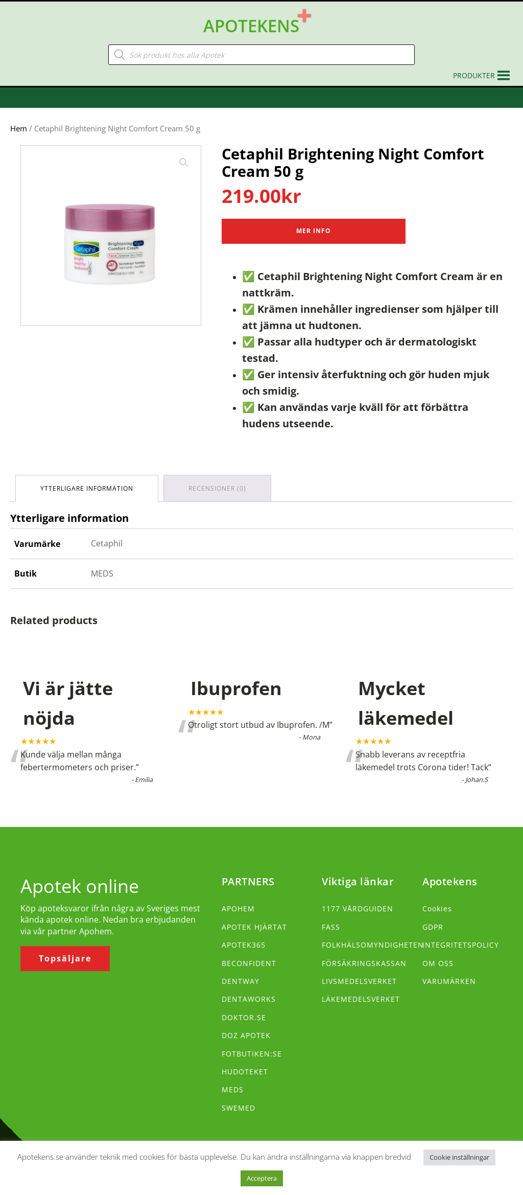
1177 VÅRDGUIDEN (357, 908)
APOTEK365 (244, 945)
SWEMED (238, 1108)
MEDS (233, 1089)
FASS (331, 927)
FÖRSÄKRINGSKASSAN (364, 963)
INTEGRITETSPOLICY (460, 945)
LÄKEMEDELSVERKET (361, 999)
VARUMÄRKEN (449, 981)
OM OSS (438, 963)
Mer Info (313, 230)
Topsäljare (65, 958)
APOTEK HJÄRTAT (254, 927)
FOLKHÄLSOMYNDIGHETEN (373, 945)
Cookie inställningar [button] (459, 1157)
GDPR (432, 927)
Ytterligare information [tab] (86, 488)
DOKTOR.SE (244, 1017)
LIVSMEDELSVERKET (359, 981)
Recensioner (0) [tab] (217, 488)
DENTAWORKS (249, 999)
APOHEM (238, 908)
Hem (18, 128)
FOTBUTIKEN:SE (252, 1054)
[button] (474, 75)
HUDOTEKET (245, 1071)
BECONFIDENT (249, 963)
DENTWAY (240, 981)
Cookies (437, 908)
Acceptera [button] (262, 1178)
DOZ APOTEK (246, 1035)
